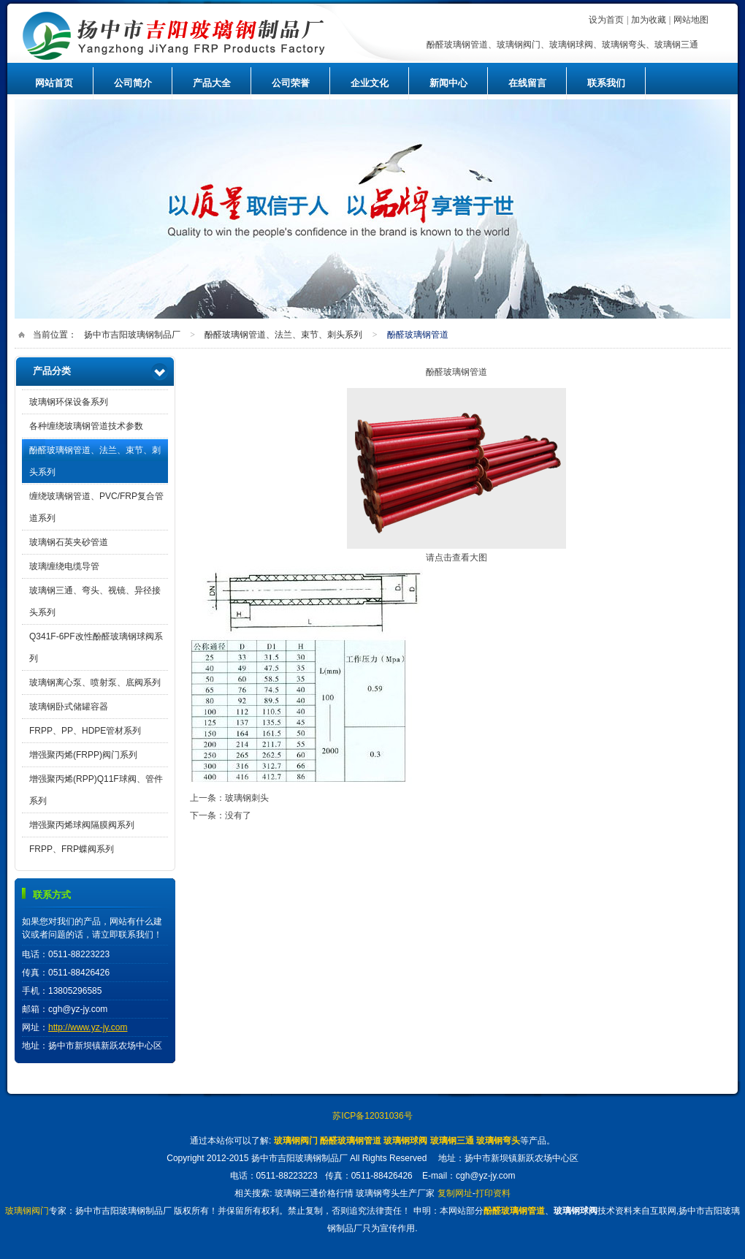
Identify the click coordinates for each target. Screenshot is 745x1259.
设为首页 (606, 20)
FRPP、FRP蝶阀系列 (71, 849)
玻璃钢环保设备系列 (68, 402)
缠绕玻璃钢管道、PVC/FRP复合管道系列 (96, 507)
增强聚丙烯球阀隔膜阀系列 (81, 825)
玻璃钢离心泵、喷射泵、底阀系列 (95, 682)
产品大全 (212, 82)
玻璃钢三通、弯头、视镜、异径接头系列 (95, 601)
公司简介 (133, 82)
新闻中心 (448, 82)
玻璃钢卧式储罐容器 (68, 706)
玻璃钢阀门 (27, 1211)
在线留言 (527, 82)
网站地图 (690, 20)
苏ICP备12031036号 (372, 1116)
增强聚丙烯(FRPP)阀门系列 (83, 755)
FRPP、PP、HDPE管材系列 (85, 731)
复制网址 (455, 1193)
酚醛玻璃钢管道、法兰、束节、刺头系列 (283, 335)
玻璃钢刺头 (247, 798)
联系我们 (606, 82)
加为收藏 (648, 20)
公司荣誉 (291, 82)
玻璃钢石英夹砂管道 (68, 542)
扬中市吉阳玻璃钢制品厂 (215, 35)
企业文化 (370, 82)
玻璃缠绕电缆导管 (64, 566)
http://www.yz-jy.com (87, 1027)
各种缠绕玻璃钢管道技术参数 (86, 426)
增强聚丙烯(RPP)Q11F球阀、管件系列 (96, 790)
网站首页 (54, 82)
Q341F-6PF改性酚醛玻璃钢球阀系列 (96, 647)
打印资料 (493, 1193)
